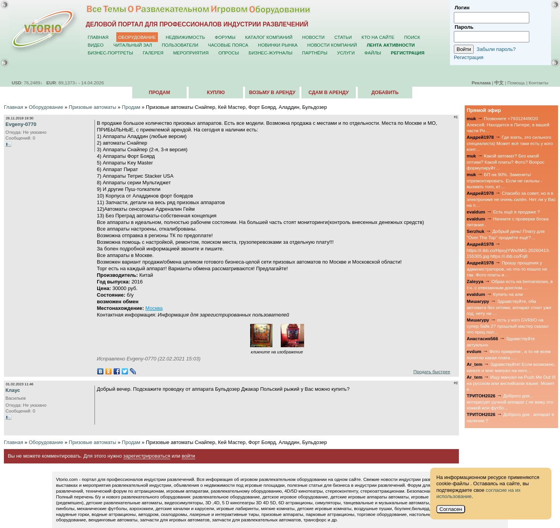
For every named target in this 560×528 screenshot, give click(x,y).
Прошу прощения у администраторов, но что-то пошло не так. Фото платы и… (507, 268)
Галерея (153, 52)
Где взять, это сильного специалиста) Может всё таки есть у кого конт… (510, 143)
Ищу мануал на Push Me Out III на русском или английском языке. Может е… (511, 383)
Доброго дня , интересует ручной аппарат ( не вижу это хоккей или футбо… (510, 401)
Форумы (225, 37)
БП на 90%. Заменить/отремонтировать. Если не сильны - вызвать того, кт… (504, 180)
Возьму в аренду (272, 92)
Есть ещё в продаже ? (516, 211)
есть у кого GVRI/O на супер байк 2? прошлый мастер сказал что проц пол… (507, 325)
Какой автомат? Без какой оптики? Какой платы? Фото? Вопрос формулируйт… (505, 161)
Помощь (516, 82)
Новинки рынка (278, 44)
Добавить (385, 92)
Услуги (346, 52)
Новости (313, 37)
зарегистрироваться (146, 456)
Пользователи (180, 44)
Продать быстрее (431, 371)
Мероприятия (190, 52)
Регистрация (468, 57)
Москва (154, 308)
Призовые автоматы (92, 107)
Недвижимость (185, 37)
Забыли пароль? (496, 49)
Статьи (343, 37)
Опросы (228, 52)
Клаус (12, 390)
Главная (98, 37)
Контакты (538, 82)
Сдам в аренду (328, 92)
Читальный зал (132, 44)
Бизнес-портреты (110, 52)
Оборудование (137, 37)
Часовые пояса (228, 44)
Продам (159, 92)
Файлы (372, 52)
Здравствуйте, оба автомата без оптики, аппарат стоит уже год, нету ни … (509, 307)
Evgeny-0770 (21, 124)
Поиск (412, 37)
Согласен (450, 509)
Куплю (216, 92)
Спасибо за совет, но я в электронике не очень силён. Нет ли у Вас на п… (511, 199)
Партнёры (314, 52)
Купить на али (508, 294)
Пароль (464, 27)
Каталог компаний (268, 37)
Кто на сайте (378, 37)
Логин (462, 7)
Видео (95, 44)
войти (188, 456)
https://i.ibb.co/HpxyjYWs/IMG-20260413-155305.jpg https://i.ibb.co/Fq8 (508, 253)
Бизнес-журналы (270, 52)
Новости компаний (332, 44)
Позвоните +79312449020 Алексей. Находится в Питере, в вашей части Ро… (508, 124)
